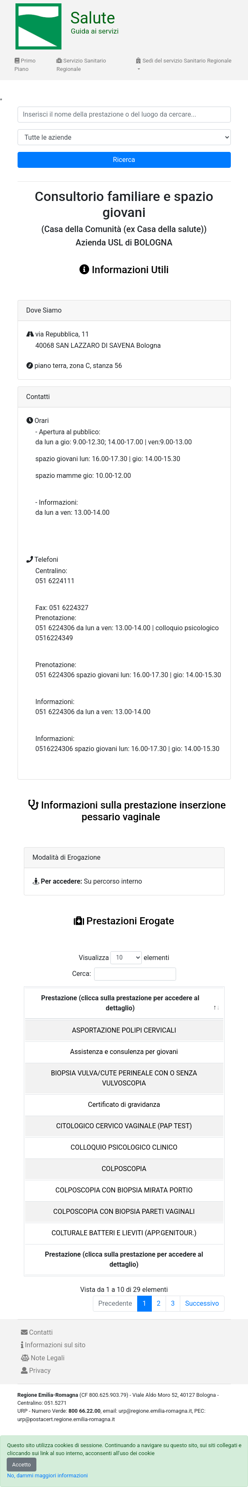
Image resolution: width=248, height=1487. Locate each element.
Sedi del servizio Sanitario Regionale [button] (183, 60)
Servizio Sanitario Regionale (81, 64)
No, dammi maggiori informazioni (47, 1475)
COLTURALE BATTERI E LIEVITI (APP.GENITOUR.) (124, 1233)
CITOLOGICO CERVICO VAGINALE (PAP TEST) (124, 1126)
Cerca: (124, 974)
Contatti (37, 1332)
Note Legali (43, 1358)
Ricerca (124, 160)
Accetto (21, 1464)
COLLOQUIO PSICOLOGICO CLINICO (124, 1147)
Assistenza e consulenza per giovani (124, 1052)
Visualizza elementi (124, 957)
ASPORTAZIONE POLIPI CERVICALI (124, 1030)
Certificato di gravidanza (124, 1105)
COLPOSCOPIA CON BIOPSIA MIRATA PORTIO (124, 1190)
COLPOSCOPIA (124, 1169)
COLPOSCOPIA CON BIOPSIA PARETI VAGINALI (123, 1212)
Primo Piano (25, 64)
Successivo (202, 1303)
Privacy (36, 1371)
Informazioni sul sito (53, 1345)
